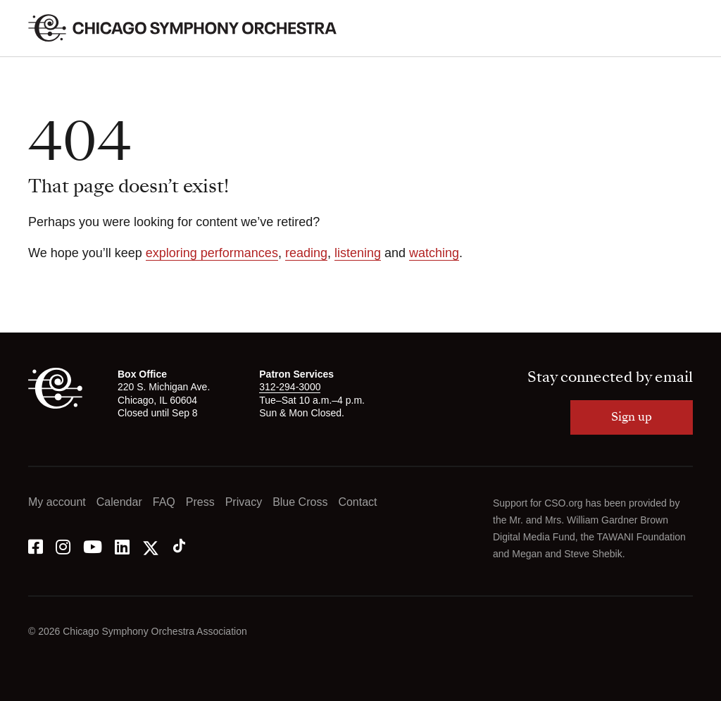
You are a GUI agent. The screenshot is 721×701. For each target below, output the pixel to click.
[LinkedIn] (122, 545)
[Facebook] (35, 545)
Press (200, 502)
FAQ (164, 502)
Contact (357, 502)
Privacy (243, 502)
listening (357, 253)
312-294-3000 (289, 386)
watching (434, 253)
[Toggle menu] (684, 28)
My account (57, 502)
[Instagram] (63, 545)
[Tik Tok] (179, 545)
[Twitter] (150, 545)
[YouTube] (92, 545)
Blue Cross (299, 502)
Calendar (119, 502)
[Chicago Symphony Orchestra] (190, 28)
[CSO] (55, 405)
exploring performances (212, 253)
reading (306, 253)
